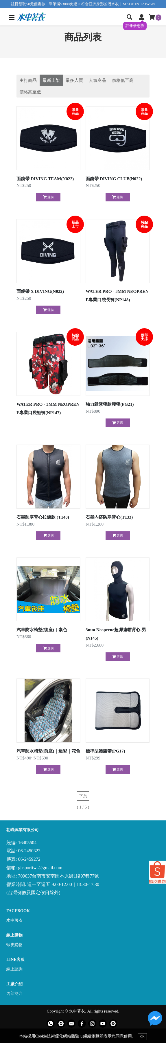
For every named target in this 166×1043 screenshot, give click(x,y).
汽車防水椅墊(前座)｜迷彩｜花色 (48, 750)
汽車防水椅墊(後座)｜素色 (41, 629)
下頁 (83, 795)
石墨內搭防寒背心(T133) (109, 517)
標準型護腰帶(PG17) (105, 750)
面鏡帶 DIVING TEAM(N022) (45, 178)
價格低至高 (123, 80)
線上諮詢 (14, 969)
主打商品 (28, 80)
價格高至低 (30, 91)
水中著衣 (14, 920)
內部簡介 (14, 993)
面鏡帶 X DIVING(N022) (40, 291)
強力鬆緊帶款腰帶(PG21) (110, 404)
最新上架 (51, 80)
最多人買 (74, 80)
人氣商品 (97, 80)
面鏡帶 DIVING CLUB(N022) (114, 178)
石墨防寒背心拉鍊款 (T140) (42, 517)
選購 (48, 197)
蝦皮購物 (14, 944)
